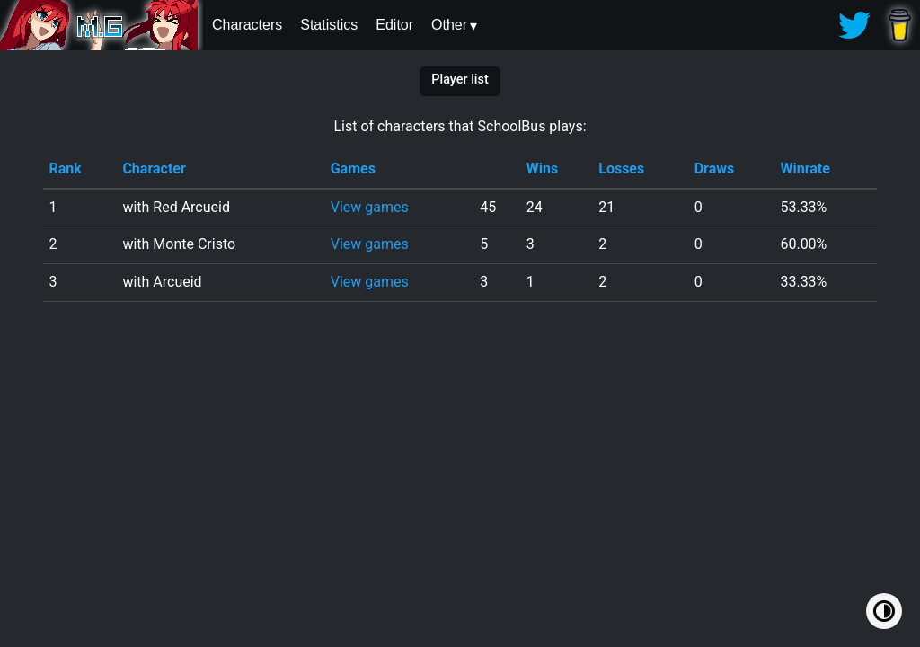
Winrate (804, 168)
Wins (542, 168)
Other (449, 24)
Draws (714, 168)
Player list (459, 79)
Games (353, 168)
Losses (621, 168)
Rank (65, 168)
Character (153, 168)
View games (370, 207)
